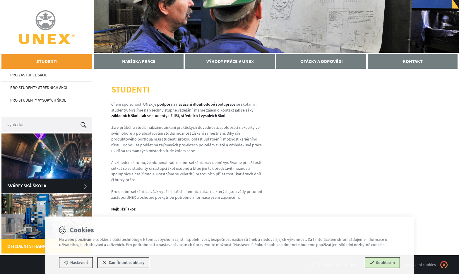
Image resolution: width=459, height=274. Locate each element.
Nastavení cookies (420, 265)
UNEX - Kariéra (46, 27)
